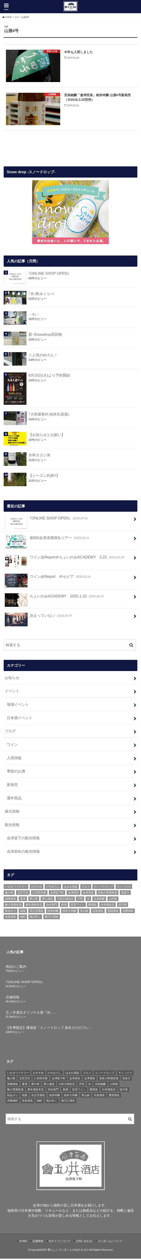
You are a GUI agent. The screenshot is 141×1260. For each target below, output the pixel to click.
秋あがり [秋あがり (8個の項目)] (10, 912)
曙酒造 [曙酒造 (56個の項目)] (92, 906)
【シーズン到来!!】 (44, 477)
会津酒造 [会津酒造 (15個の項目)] (88, 894)
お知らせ (12, 679)
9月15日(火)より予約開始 (49, 376)
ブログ (10, 733)
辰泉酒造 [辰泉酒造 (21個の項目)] (10, 918)
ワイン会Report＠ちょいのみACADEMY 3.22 (65, 560)
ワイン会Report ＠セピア (48, 580)
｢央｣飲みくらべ (41, 295)
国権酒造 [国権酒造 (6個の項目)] (10, 900)
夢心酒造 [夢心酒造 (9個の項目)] (47, 900)
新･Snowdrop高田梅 (45, 336)
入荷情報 (14, 759)
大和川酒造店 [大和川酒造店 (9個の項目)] (65, 900)
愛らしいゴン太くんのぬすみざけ (68, 1251)
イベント (12, 692)
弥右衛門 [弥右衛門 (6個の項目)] (51, 906)
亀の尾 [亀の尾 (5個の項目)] (9, 894)
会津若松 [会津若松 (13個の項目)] (73, 894)
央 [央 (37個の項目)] (88, 900)
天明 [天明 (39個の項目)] (80, 900)
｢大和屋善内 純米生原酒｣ (49, 416)
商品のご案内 (16, 968)
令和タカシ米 (39, 456)
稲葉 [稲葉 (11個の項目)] (23, 912)
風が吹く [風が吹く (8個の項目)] (35, 918)
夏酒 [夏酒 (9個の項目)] (23, 900)
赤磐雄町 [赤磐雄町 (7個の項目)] (128, 912)
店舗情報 (12, 998)
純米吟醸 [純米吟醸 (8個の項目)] (52, 912)
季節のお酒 (16, 773)
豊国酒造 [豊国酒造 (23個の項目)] (112, 912)
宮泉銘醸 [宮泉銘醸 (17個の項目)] (99, 900)
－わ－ (34, 315)
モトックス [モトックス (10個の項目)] (124, 888)
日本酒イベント (19, 719)
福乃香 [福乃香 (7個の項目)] (122, 906)
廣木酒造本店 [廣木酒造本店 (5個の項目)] (34, 906)
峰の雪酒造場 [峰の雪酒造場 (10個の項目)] (13, 906)
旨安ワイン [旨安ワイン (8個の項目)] (77, 906)
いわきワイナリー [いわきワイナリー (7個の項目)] (16, 888)
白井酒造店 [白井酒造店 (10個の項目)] (107, 906)
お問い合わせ (84, 1242)
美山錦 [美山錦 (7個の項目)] (84, 912)
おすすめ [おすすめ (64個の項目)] (36, 888)
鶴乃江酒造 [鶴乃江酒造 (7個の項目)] (51, 918)
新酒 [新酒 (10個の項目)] (64, 906)
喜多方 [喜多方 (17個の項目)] (125, 894)
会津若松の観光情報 (23, 853)
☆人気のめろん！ (43, 356)
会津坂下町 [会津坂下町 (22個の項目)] (57, 894)
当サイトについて (59, 1242)
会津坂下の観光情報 (23, 839)
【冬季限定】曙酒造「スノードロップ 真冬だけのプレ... (48, 1029)
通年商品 (14, 799)
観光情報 (12, 826)
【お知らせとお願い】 (47, 436)
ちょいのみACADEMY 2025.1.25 (55, 599)
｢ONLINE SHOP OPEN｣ (49, 275)
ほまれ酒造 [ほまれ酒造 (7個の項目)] (71, 888)
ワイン (12, 746)
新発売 (12, 786)
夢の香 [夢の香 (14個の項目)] (34, 900)
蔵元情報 (12, 813)
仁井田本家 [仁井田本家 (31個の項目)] (39, 894)
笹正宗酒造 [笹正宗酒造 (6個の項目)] (36, 912)
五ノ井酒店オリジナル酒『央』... (31, 1014)
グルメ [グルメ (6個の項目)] (86, 888)
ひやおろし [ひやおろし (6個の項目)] (53, 888)
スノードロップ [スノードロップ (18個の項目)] (103, 888)
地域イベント (18, 706)
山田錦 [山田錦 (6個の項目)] (113, 900)
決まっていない (39, 619)
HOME (23, 1242)
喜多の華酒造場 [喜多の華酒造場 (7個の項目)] (107, 894)
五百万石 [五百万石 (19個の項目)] (22, 894)
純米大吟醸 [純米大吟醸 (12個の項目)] (69, 912)
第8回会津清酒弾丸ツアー (47, 541)
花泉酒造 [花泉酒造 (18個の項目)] (97, 912)
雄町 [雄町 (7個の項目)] (23, 918)
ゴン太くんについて (110, 1242)
